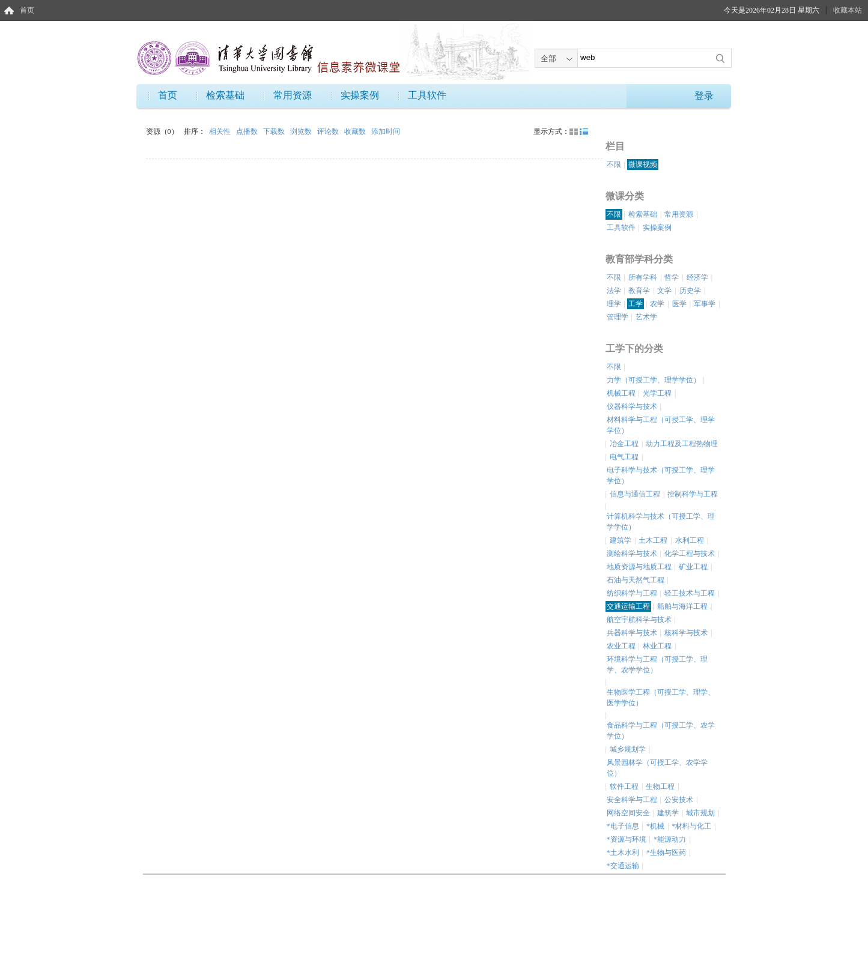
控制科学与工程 (692, 494)
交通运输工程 (628, 606)
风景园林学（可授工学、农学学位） (657, 767)
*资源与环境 (626, 839)
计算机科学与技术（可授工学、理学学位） (661, 521)
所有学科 (642, 277)
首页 (27, 10)
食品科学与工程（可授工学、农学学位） (661, 730)
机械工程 (621, 393)
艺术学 (646, 317)
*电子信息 (623, 826)
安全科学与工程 (632, 799)
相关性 (220, 131)
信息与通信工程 (635, 494)
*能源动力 (670, 839)
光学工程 (657, 393)
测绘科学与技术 (632, 553)
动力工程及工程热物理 (682, 443)
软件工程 (624, 786)
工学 (635, 304)
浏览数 (302, 131)
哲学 (671, 277)
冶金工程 (624, 443)
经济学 (697, 277)
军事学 (704, 304)
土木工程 (653, 540)
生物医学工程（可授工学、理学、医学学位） (661, 697)
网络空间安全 (628, 813)
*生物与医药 (666, 852)
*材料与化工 (691, 826)
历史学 (690, 290)
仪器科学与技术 (632, 406)
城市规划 (700, 813)
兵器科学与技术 (632, 633)
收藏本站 (847, 10)
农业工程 (621, 646)
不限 (614, 164)
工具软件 (427, 95)
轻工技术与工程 (689, 593)
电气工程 (624, 457)
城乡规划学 (628, 749)
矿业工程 (693, 567)
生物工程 (660, 786)
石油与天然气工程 (635, 580)
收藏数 (356, 131)
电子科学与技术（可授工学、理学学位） (661, 475)
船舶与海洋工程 (682, 606)
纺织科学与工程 (632, 593)
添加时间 (385, 131)
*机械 (655, 826)
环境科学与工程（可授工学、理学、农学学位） (657, 664)
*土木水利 (623, 852)
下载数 (275, 131)
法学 (614, 290)
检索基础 (225, 95)
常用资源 (292, 95)
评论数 (329, 131)
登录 (704, 96)
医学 (679, 304)
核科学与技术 (686, 633)
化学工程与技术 (689, 553)
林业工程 (657, 646)
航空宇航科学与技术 (639, 619)
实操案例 (360, 95)
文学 (664, 290)
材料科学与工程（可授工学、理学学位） (661, 425)
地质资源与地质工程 (639, 567)
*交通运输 (623, 866)
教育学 (639, 290)
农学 (657, 304)
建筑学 (620, 540)
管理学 (617, 317)
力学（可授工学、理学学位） (653, 380)
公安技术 (678, 799)
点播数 (247, 131)
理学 (614, 304)
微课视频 (642, 164)
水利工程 (689, 540)
